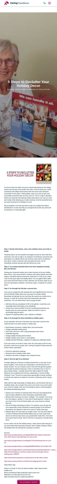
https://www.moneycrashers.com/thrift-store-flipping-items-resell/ (25, 461)
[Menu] (49, 3)
